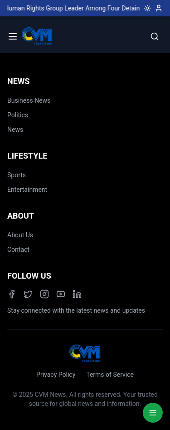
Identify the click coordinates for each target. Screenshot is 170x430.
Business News (28, 100)
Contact (18, 249)
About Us (20, 235)
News (15, 129)
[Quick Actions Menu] (153, 413)
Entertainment (27, 189)
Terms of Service (110, 374)
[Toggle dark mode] (145, 8)
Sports (16, 175)
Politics (17, 115)
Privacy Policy (55, 374)
